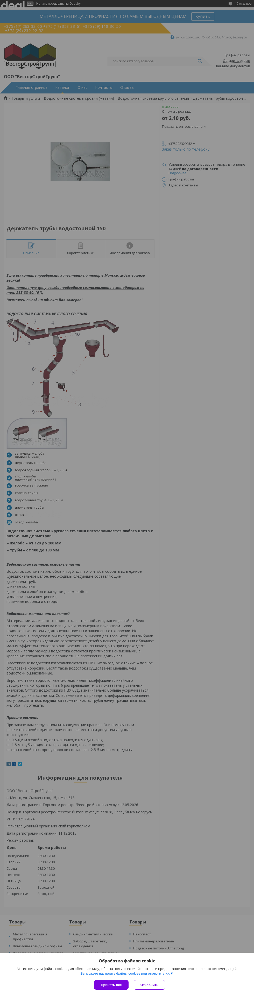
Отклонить (149, 985)
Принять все (111, 985)
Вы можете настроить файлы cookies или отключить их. (125, 973)
